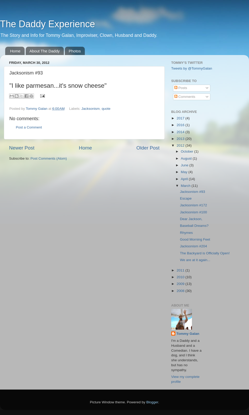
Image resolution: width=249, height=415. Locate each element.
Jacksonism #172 (193, 205)
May (184, 172)
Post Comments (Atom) (49, 158)
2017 (181, 118)
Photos (75, 51)
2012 (181, 145)
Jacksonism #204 (193, 246)
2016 (181, 125)
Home (15, 51)
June (185, 165)
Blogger (152, 402)
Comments (184, 97)
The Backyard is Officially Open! (205, 253)
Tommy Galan (187, 334)
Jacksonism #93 (192, 192)
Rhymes (186, 233)
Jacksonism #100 (193, 212)
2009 (181, 284)
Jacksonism (90, 109)
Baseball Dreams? (194, 226)
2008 (181, 291)
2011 (181, 270)
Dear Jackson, (191, 219)
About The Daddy (45, 51)
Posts (180, 88)
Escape (186, 198)
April (185, 179)
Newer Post (21, 148)
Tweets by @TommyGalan (191, 68)
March (186, 186)
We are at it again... (195, 260)
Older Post (148, 148)
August (187, 158)
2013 (181, 139)
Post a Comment (29, 127)
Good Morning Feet (195, 239)
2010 (181, 277)
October (187, 151)
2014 (181, 132)
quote (106, 109)
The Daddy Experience (47, 24)
